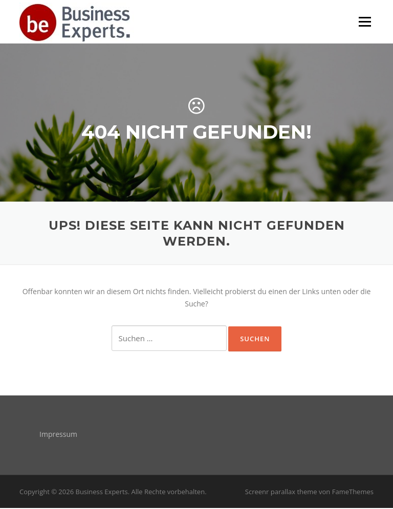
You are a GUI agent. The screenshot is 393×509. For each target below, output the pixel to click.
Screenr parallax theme (281, 492)
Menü (365, 22)
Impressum (58, 435)
